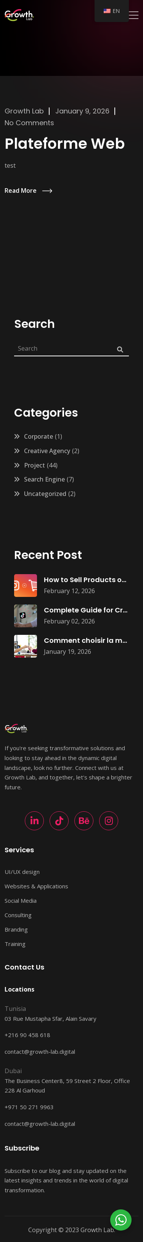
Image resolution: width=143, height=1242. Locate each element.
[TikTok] (59, 820)
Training (15, 944)
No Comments (29, 123)
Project (34, 465)
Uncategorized (45, 494)
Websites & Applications (36, 886)
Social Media (21, 900)
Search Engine (44, 479)
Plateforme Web (65, 144)
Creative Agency (47, 451)
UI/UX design (22, 871)
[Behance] (83, 820)
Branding (16, 929)
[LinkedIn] (34, 820)
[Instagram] (108, 820)
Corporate (38, 436)
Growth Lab (24, 111)
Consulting (18, 915)
